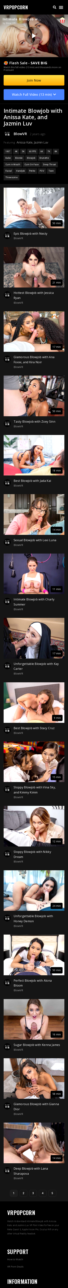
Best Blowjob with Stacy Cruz (34, 728)
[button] (55, 7)
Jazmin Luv (41, 142)
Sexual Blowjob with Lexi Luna (35, 540)
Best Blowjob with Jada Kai (32, 481)
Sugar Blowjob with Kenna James (37, 1045)
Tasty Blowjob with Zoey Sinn (34, 422)
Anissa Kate (25, 142)
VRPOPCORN (16, 7)
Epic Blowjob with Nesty (30, 234)
